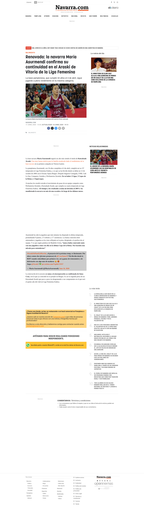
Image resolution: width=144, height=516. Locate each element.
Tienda (77, 504)
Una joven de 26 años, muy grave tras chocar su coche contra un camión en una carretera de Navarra (67, 48)
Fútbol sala (61, 483)
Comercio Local (59, 317)
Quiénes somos (79, 477)
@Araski (35, 264)
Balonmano (61, 481)
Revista (83, 16)
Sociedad (29, 490)
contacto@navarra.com (35, 326)
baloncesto (32, 132)
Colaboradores (46, 481)
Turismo (77, 501)
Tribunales (30, 488)
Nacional (74, 16)
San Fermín (93, 16)
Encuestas (45, 485)
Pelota (44, 498)
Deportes (64, 16)
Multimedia (104, 16)
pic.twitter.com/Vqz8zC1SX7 (52, 264)
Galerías (60, 496)
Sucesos (29, 485)
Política (29, 483)
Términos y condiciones (80, 400)
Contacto (78, 480)
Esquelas (114, 16)
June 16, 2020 (64, 268)
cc (110, 481)
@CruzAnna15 (62, 256)
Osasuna (55, 16)
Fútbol (44, 493)
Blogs (44, 483)
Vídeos (60, 498)
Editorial (29, 498)
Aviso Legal (78, 493)
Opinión (47, 16)
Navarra (28, 16)
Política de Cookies (80, 486)
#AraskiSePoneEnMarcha (36, 253)
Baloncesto (46, 496)
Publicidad (78, 483)
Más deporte (61, 485)
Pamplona (37, 16)
